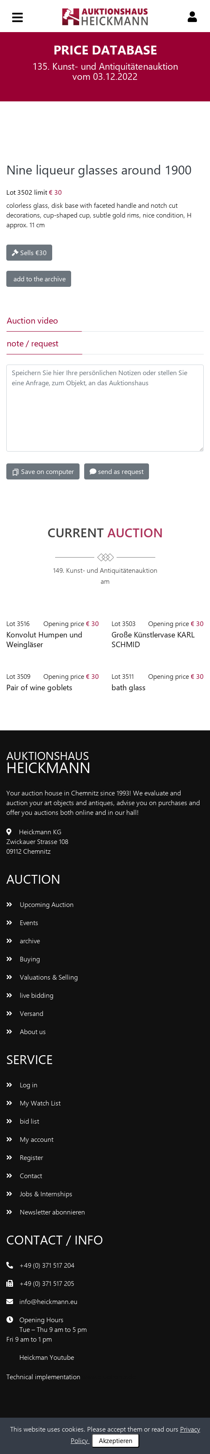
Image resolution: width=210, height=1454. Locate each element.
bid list (22, 1120)
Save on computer (43, 471)
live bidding (29, 995)
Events (22, 922)
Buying (23, 958)
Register (24, 1157)
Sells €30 (29, 252)
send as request (117, 471)
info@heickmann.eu (48, 1301)
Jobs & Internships (39, 1193)
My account (29, 1139)
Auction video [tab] (32, 320)
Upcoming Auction (40, 904)
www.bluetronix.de (109, 1376)
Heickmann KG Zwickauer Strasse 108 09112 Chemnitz (37, 841)
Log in (21, 1084)
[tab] (118, 320)
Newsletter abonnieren (45, 1211)
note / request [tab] (32, 343)
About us (26, 1031)
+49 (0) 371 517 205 (46, 1283)
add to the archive (39, 278)
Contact (24, 1175)
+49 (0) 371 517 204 (46, 1265)
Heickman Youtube (46, 1357)
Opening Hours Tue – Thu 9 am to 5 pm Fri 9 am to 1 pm (46, 1329)
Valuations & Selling (42, 976)
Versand (24, 1013)
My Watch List (33, 1102)
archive (23, 940)
